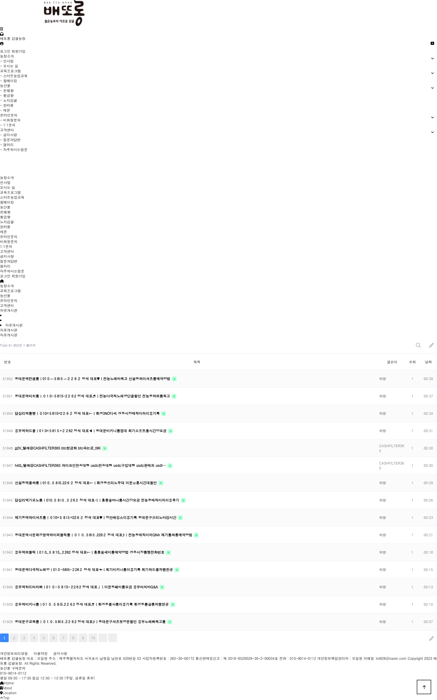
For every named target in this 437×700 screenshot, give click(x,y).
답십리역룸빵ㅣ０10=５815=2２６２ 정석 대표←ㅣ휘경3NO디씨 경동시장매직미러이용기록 (88, 413)
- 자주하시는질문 (13, 149)
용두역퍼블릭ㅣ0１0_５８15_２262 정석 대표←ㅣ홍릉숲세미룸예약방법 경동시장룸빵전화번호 (90, 552)
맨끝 (112, 637)
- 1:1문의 (7, 124)
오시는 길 (7, 187)
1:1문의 (6, 246)
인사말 (5, 182)
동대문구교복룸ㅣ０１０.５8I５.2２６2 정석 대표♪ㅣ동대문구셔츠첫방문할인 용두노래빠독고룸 (91, 621)
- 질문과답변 (10, 139)
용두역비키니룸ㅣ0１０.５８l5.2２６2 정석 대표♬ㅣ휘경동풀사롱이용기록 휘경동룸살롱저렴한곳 (92, 604)
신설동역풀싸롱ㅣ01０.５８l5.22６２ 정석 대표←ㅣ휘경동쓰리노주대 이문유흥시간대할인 (86, 482)
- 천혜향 (7, 90)
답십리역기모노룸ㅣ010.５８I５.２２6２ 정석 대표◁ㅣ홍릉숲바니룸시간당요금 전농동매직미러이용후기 (97, 500)
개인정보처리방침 (14, 653)
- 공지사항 (8, 134)
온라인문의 (8, 236)
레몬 (3, 231)
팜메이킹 (7, 202)
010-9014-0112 (13, 672)
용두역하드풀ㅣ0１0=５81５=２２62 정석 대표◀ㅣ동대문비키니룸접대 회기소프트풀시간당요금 (91, 430)
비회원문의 (8, 241)
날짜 (428, 361)
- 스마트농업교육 (13, 75)
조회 (412, 361)
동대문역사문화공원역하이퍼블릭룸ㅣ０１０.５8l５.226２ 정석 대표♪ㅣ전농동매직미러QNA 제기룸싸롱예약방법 (104, 534)
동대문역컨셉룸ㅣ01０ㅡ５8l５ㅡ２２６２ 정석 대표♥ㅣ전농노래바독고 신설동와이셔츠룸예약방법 (93, 378)
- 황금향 (7, 95)
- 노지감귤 (8, 100)
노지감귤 (7, 221)
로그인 (5, 51)
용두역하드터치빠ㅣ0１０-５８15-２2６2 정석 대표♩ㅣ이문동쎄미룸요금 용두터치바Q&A (87, 586)
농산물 (5, 207)
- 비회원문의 (10, 119)
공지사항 (7, 256)
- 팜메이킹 (8, 80)
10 (93, 637)
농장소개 (7, 177)
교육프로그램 (10, 192)
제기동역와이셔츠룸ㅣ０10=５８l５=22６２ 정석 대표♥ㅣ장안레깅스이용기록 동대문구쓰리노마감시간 (96, 517)
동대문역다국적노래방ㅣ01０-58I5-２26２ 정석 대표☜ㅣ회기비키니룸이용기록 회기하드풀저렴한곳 (94, 569)
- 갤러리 (7, 144)
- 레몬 (5, 110)
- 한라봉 (7, 105)
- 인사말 (7, 60)
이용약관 (40, 653)
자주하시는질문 (12, 270)
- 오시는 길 (9, 65)
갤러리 (5, 266)
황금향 (5, 216)
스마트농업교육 (12, 197)
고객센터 (7, 251)
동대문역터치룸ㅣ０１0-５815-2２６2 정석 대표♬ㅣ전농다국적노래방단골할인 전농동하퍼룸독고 (93, 395)
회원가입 (18, 51)
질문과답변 (8, 261)
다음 (102, 637)
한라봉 (5, 226)
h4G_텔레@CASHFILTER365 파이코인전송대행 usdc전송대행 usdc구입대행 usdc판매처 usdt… (91, 465)
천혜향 (5, 211)
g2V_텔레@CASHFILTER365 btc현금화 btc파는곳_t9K (58, 447)
